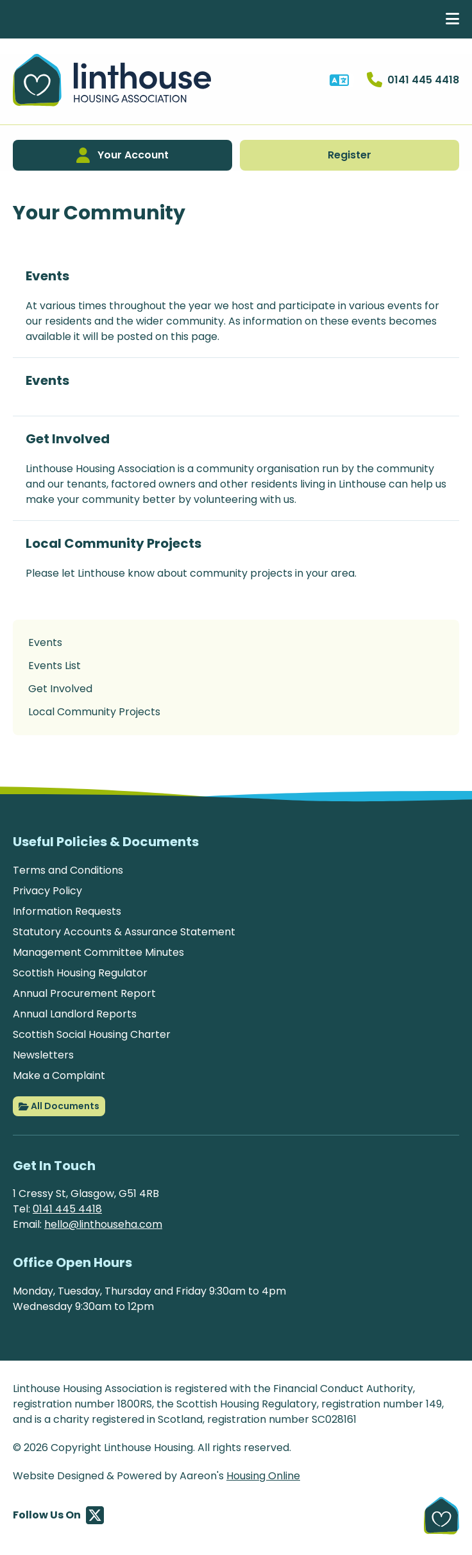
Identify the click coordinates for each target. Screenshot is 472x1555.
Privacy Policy (47, 890)
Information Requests (67, 911)
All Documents (59, 1106)
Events (47, 276)
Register (349, 155)
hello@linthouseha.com (103, 1224)
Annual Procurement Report (84, 993)
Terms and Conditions (68, 870)
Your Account (122, 155)
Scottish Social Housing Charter (92, 1034)
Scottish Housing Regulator (80, 972)
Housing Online (263, 1475)
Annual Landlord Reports (75, 1014)
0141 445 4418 (67, 1209)
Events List (54, 665)
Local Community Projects (113, 543)
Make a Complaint (59, 1075)
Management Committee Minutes (98, 952)
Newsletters (43, 1055)
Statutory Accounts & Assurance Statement (124, 931)
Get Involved (68, 439)
